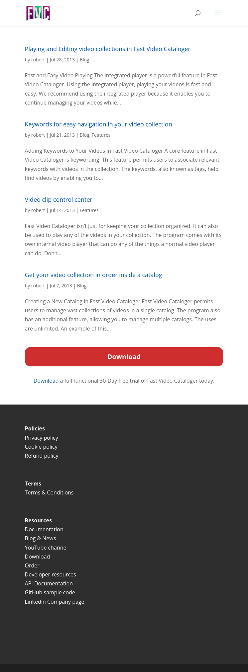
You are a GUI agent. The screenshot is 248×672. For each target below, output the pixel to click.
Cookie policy (41, 446)
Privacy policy (41, 437)
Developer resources (50, 574)
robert (38, 59)
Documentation (44, 529)
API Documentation (49, 583)
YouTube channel (46, 547)
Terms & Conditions (50, 492)
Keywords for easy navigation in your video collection (98, 124)
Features (101, 135)
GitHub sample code (50, 592)
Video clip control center (58, 199)
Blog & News (40, 538)
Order (32, 565)
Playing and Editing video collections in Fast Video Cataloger (107, 49)
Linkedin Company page (54, 601)
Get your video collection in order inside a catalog (93, 275)
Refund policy (42, 455)
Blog (84, 59)
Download (47, 380)
